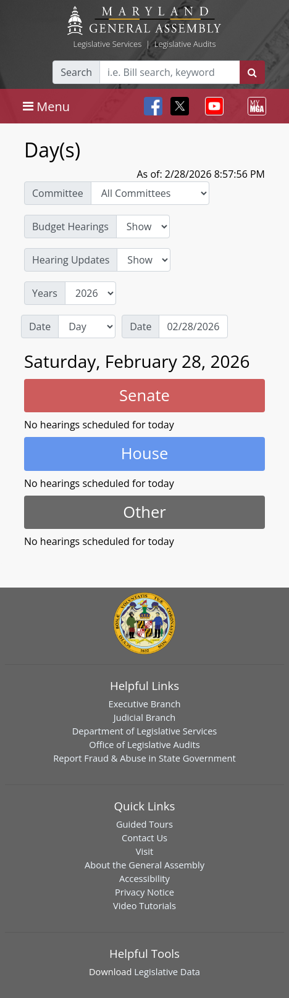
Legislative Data (167, 971)
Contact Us (144, 837)
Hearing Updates (70, 260)
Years (44, 293)
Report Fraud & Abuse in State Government (144, 758)
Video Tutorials (144, 905)
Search (76, 72)
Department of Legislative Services (144, 731)
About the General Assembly (144, 865)
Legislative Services (107, 43)
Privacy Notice (144, 892)
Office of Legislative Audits (144, 744)
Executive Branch (145, 703)
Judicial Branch (145, 717)
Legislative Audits (185, 43)
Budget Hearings (70, 226)
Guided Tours (144, 824)
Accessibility (144, 878)
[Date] (193, 326)
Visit (144, 851)
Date (40, 326)
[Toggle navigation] (46, 106)
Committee (57, 193)
